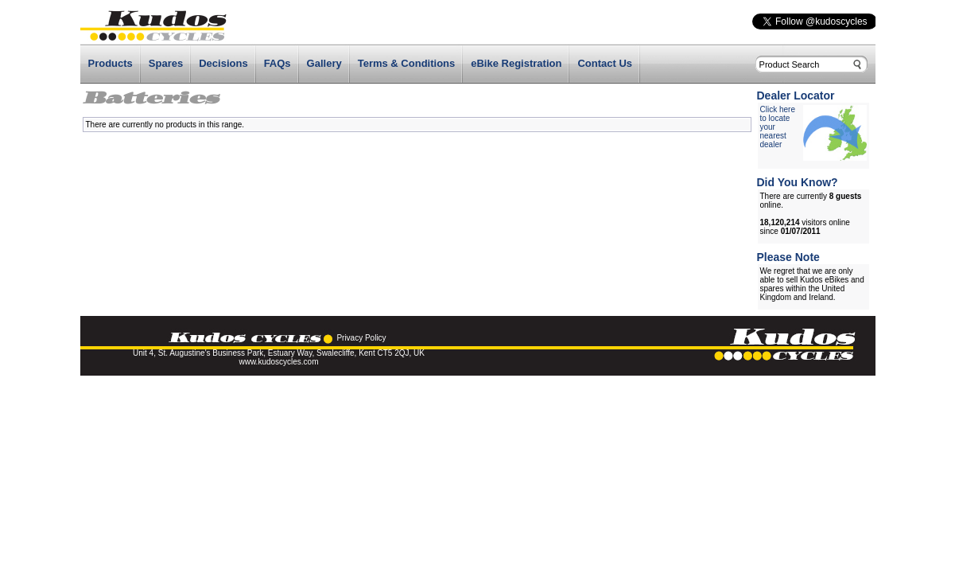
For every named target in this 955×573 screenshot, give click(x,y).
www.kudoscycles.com (278, 361)
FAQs (277, 63)
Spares (166, 63)
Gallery (324, 63)
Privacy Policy (361, 337)
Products (110, 63)
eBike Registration (516, 63)
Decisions (223, 63)
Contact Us (604, 63)
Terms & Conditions (407, 63)
